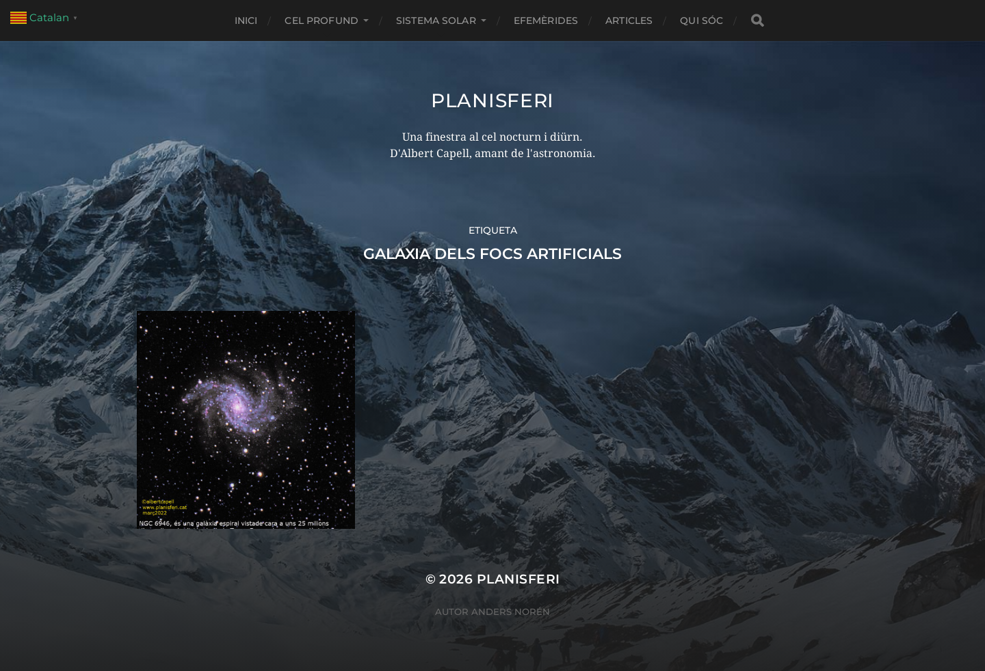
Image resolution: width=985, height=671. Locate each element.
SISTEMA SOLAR (436, 20)
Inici (246, 20)
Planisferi (492, 100)
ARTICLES (629, 20)
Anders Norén (510, 611)
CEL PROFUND (321, 20)
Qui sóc (701, 20)
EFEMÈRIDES (546, 20)
